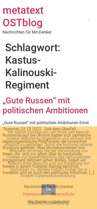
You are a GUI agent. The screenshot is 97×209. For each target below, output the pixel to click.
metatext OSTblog (23, 16)
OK (48, 189)
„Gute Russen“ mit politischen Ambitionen (45, 105)
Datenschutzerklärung (48, 203)
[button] (89, 19)
